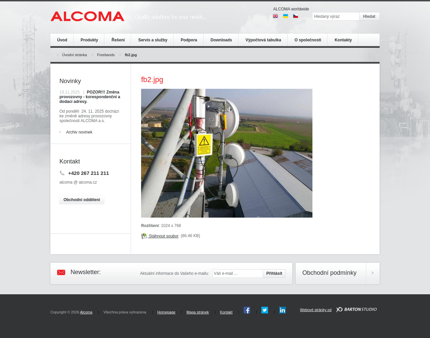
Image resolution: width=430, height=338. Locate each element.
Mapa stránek (197, 312)
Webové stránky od (316, 310)
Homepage (166, 312)
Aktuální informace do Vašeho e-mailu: (174, 273)
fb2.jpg (131, 55)
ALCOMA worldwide (291, 9)
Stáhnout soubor (159, 236)
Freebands (106, 55)
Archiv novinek (79, 132)
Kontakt (226, 312)
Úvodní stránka (74, 55)
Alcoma (86, 312)
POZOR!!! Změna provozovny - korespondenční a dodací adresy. (89, 97)
